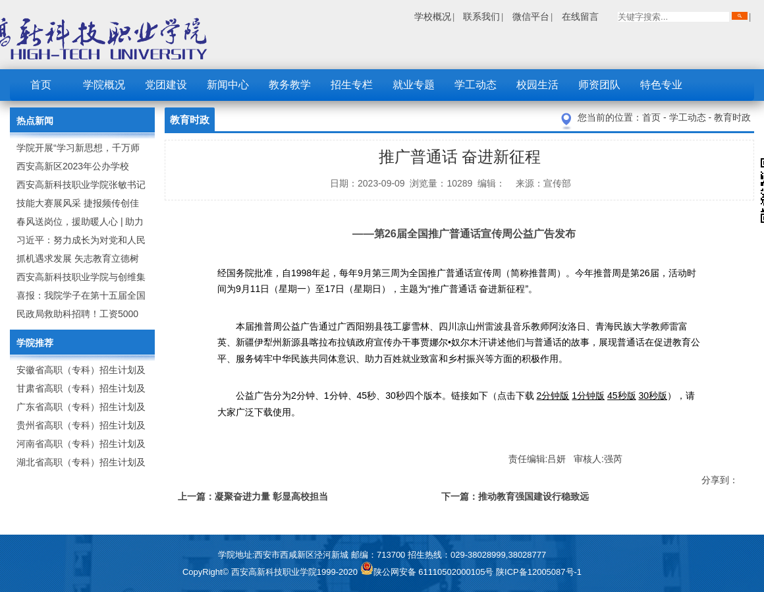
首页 (40, 84)
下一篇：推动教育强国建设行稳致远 (515, 496)
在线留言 (580, 16)
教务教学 (290, 84)
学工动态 (475, 84)
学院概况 (104, 84)
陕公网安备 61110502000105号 (428, 572)
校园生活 (537, 84)
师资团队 (599, 84)
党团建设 (166, 84)
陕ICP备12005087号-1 (539, 572)
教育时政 (732, 117)
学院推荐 (34, 343)
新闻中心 (228, 84)
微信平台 (530, 16)
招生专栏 (352, 84)
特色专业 (661, 84)
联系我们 (481, 16)
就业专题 (414, 84)
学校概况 (432, 16)
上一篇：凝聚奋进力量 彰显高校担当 (253, 496)
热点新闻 (34, 120)
